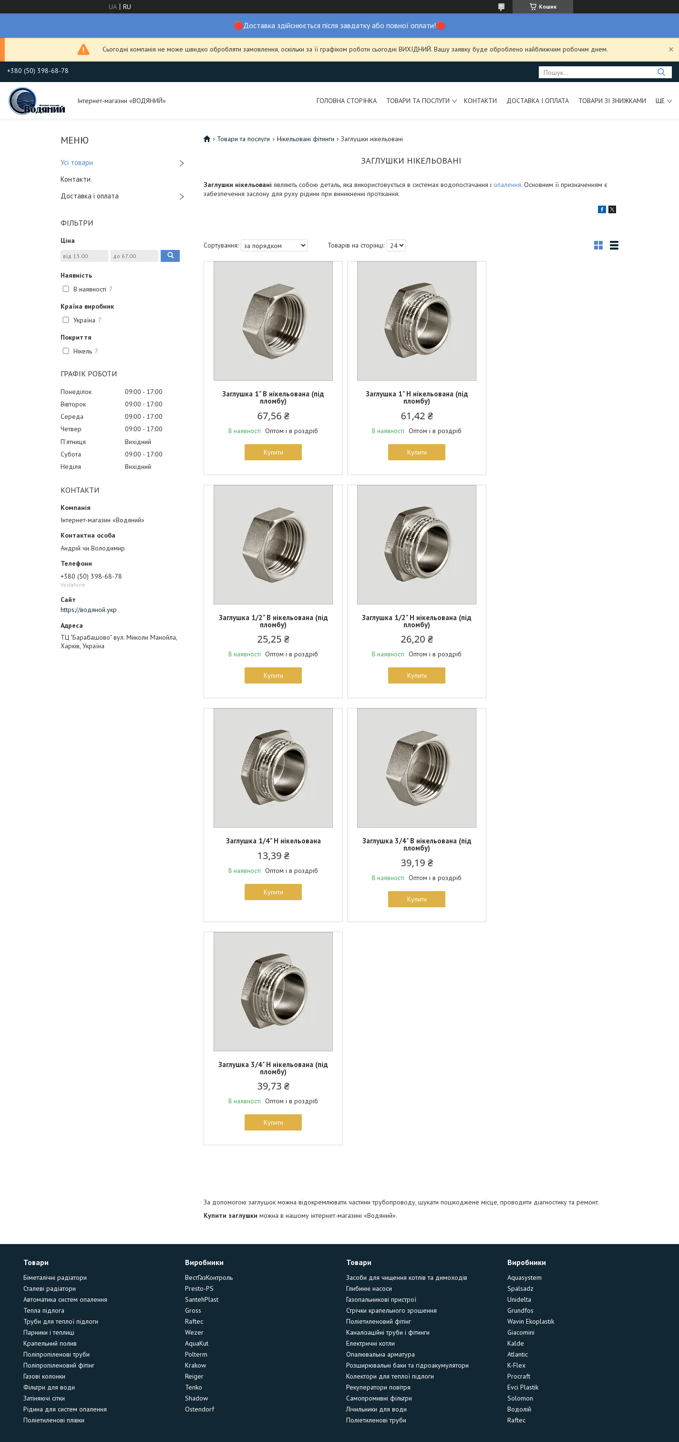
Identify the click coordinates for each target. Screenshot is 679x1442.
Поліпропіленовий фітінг (58, 1142)
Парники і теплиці (48, 1109)
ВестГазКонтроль (209, 1054)
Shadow (196, 1175)
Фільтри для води (49, 1164)
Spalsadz (520, 1065)
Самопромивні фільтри (379, 1175)
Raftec (194, 1098)
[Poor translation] (35, 1303)
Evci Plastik (522, 1164)
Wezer (194, 1109)
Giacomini (521, 1109)
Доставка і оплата (537, 100)
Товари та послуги (418, 100)
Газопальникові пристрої (381, 1076)
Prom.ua (385, 1238)
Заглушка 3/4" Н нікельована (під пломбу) (271, 844)
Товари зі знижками (612, 100)
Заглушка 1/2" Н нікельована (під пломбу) (271, 621)
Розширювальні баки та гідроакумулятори (407, 1142)
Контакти (480, 100)
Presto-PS (199, 1065)
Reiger (194, 1153)
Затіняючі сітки (44, 1175)
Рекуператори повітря (378, 1164)
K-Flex (516, 1142)
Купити (271, 452)
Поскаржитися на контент (342, 1247)
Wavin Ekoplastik (530, 1098)
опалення (507, 184)
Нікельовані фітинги (305, 138)
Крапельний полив (50, 1120)
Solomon (520, 1175)
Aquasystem (524, 1054)
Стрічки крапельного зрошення (391, 1087)
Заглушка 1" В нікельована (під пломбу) (271, 397)
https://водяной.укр (89, 609)
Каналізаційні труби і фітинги (388, 1109)
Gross (193, 1087)
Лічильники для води (376, 1186)
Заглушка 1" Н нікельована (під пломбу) (411, 397)
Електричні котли (370, 1120)
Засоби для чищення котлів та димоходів (406, 1054)
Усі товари (77, 162)
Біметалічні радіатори (55, 1054)
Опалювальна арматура (380, 1131)
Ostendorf (199, 1186)
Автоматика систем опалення (65, 1076)
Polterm (196, 1131)
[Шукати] (661, 72)
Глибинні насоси (369, 1065)
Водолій (519, 1186)
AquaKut (196, 1120)
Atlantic (517, 1131)
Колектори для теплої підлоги (390, 1153)
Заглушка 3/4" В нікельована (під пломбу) (550, 621)
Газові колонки (44, 1153)
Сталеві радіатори (49, 1065)
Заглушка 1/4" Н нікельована (410, 617)
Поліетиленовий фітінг (378, 1098)
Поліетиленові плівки (53, 1197)
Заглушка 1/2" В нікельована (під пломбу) (550, 397)
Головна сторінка (347, 100)
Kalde (515, 1120)
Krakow (195, 1142)
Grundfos (520, 1087)
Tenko (193, 1164)
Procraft (518, 1153)
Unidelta (519, 1076)
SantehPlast (201, 1076)
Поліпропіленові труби (56, 1131)
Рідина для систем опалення (65, 1186)
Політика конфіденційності (417, 1247)
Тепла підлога (43, 1087)
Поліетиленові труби (376, 1197)
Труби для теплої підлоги (60, 1098)
